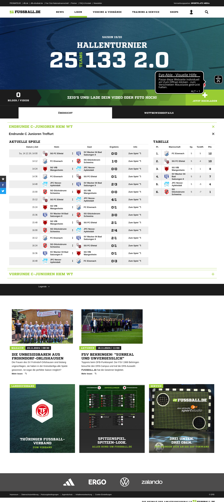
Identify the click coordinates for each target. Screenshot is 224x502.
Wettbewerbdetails (159, 113)
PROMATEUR (15, 3)
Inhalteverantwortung (84, 494)
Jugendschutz (67, 494)
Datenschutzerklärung (30, 494)
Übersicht (65, 113)
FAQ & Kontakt (85, 3)
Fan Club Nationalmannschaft (57, 3)
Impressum (14, 494)
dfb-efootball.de (37, 3)
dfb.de (25, 3)
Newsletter (98, 3)
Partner (74, 3)
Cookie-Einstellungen (103, 494)
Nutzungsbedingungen (50, 494)
